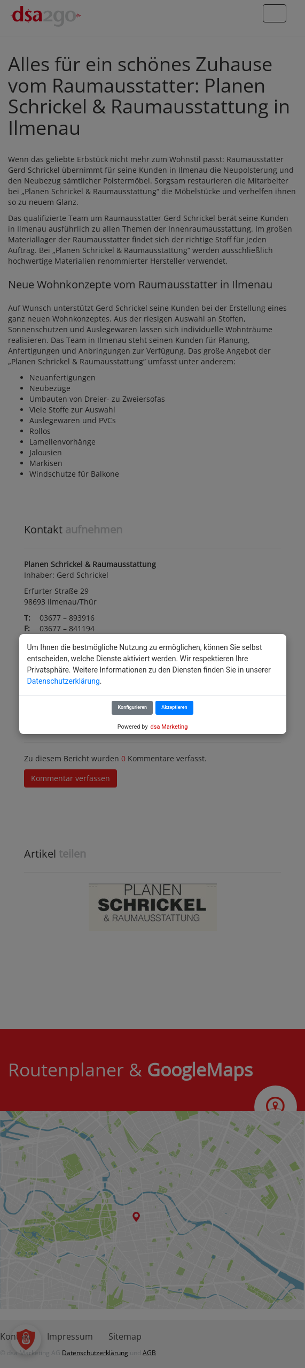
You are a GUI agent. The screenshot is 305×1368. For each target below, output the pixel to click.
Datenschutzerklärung (63, 681)
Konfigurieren (132, 707)
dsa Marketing (169, 726)
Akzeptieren (174, 707)
